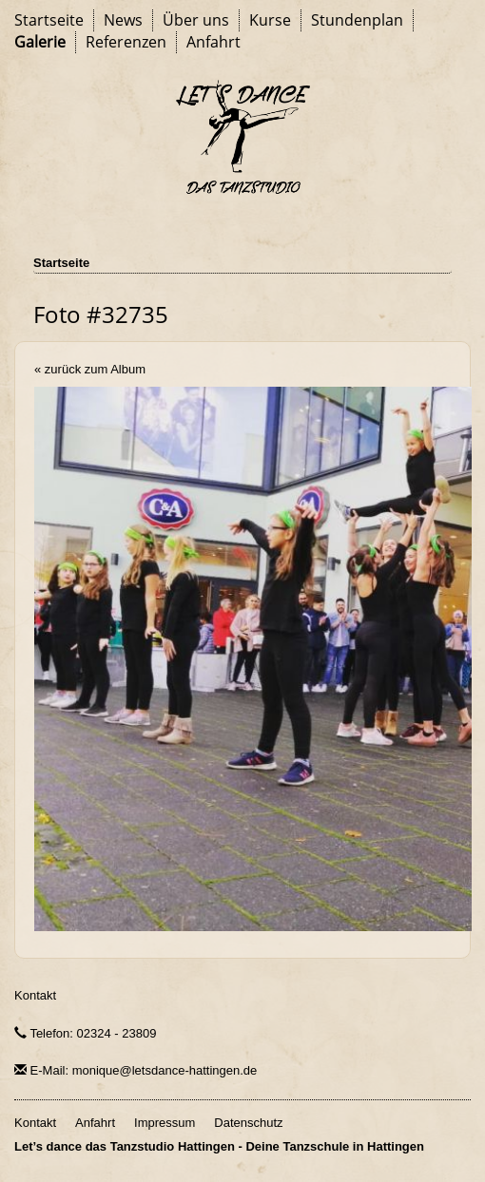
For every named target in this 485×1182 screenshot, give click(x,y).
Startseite (49, 20)
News (123, 20)
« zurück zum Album (90, 369)
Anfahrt (213, 41)
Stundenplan (357, 20)
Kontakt (35, 995)
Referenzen (126, 41)
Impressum (164, 1122)
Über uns (196, 20)
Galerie (40, 41)
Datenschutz (248, 1122)
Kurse (270, 20)
